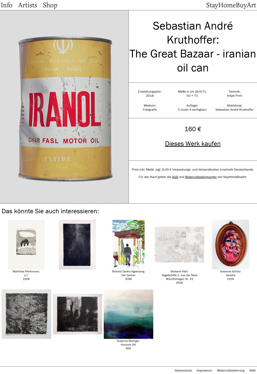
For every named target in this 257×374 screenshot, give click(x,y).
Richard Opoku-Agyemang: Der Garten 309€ (128, 250)
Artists (27, 5)
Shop (50, 5)
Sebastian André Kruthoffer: (193, 32)
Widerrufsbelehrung (231, 370)
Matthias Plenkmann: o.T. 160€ (26, 250)
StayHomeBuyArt (231, 5)
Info (6, 5)
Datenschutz (184, 370)
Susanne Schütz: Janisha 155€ (230, 250)
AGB (175, 177)
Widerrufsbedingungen (201, 177)
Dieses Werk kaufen (193, 143)
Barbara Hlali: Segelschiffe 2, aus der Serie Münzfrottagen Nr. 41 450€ (179, 252)
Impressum (205, 370)
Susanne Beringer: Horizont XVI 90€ (128, 319)
